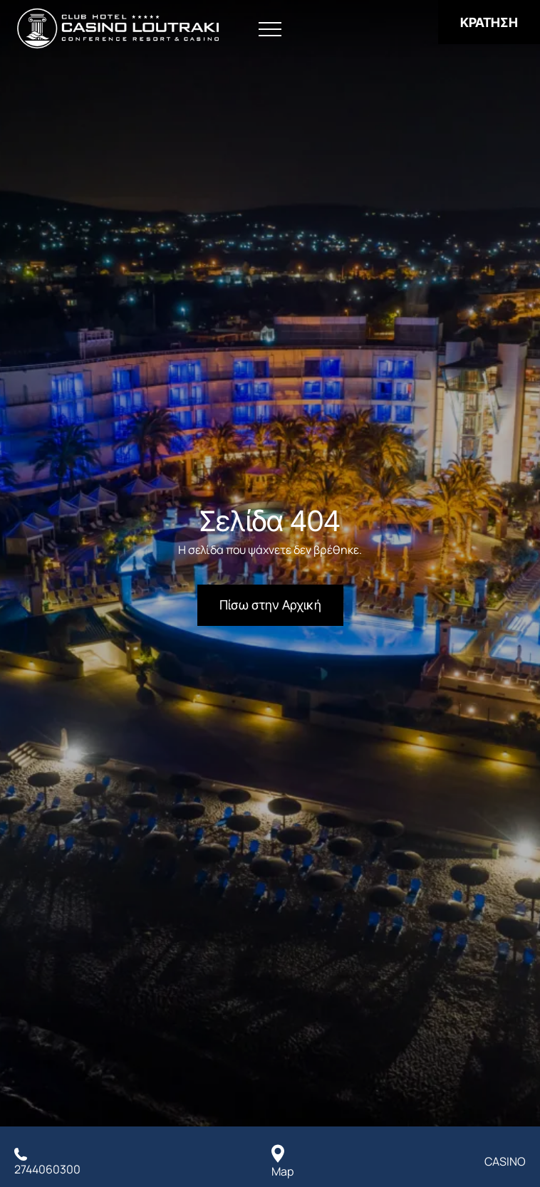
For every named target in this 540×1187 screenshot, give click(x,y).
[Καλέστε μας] (47, 1161)
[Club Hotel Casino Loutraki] (118, 28)
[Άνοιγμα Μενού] (270, 29)
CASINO (505, 1161)
